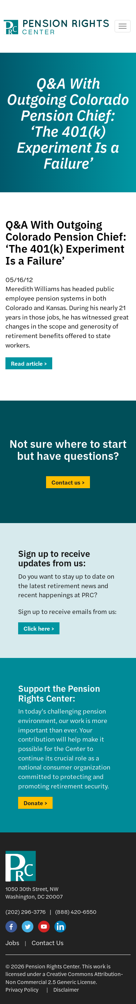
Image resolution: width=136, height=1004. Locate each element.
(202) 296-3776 (25, 911)
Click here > (39, 628)
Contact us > (68, 482)
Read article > (29, 363)
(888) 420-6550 (75, 911)
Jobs (12, 942)
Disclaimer (66, 989)
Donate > (35, 803)
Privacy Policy (21, 989)
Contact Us (47, 942)
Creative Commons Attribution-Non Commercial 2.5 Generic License (64, 977)
